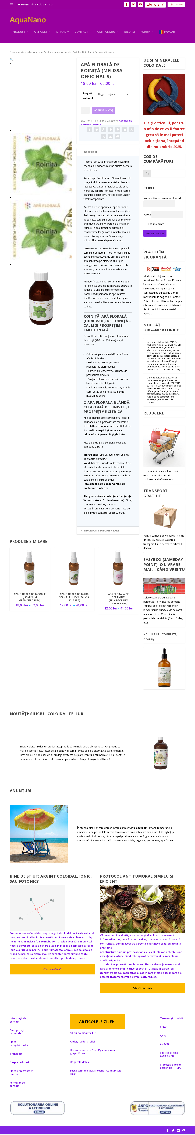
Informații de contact (18, 1020)
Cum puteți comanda (17, 1032)
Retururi (165, 1027)
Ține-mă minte (154, 224)
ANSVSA (164, 1045)
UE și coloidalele (80, 1062)
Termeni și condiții (171, 1019)
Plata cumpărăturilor (19, 1044)
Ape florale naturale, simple (57, 52)
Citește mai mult (52, 970)
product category (33, 52)
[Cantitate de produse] (85, 111)
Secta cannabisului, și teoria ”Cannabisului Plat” (96, 1073)
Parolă (147, 215)
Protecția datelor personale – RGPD (170, 1067)
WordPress (64, 1131)
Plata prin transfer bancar (21, 1073)
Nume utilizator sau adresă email (162, 199)
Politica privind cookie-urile (169, 1055)
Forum (145, 32)
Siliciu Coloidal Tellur (41, 4)
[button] (67, 64)
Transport (16, 1054)
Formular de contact (17, 1085)
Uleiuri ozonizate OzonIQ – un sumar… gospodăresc (93, 1052)
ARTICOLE (40, 32)
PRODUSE (18, 32)
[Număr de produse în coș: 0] (147, 174)
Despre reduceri (19, 1063)
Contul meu (106, 32)
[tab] (108, 153)
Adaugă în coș (103, 111)
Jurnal (61, 32)
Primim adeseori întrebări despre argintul (35, 934)
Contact (81, 32)
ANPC (163, 1036)
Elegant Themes (33, 1131)
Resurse (129, 32)
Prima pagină (16, 52)
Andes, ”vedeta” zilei (82, 1042)
